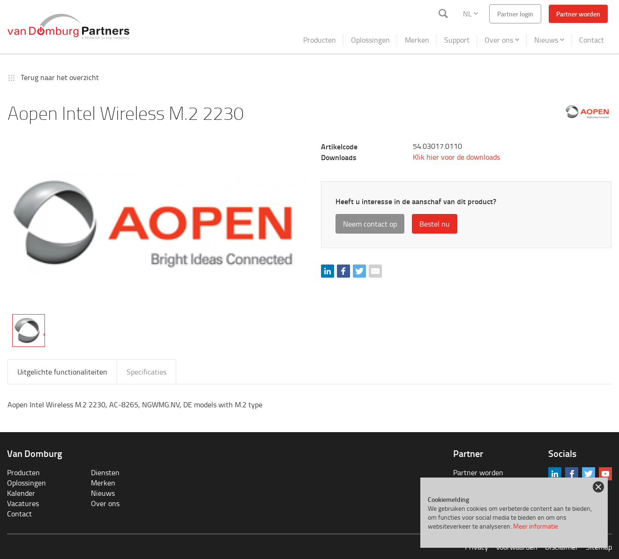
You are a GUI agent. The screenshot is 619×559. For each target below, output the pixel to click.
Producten (319, 40)
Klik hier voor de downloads (456, 157)
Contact (591, 40)
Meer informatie (535, 526)
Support (457, 40)
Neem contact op (370, 224)
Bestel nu (434, 224)
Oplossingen (370, 40)
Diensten (105, 472)
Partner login (515, 13)
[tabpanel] (158, 223)
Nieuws (549, 40)
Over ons (502, 40)
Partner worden (578, 13)
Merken (417, 40)
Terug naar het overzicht (60, 77)
